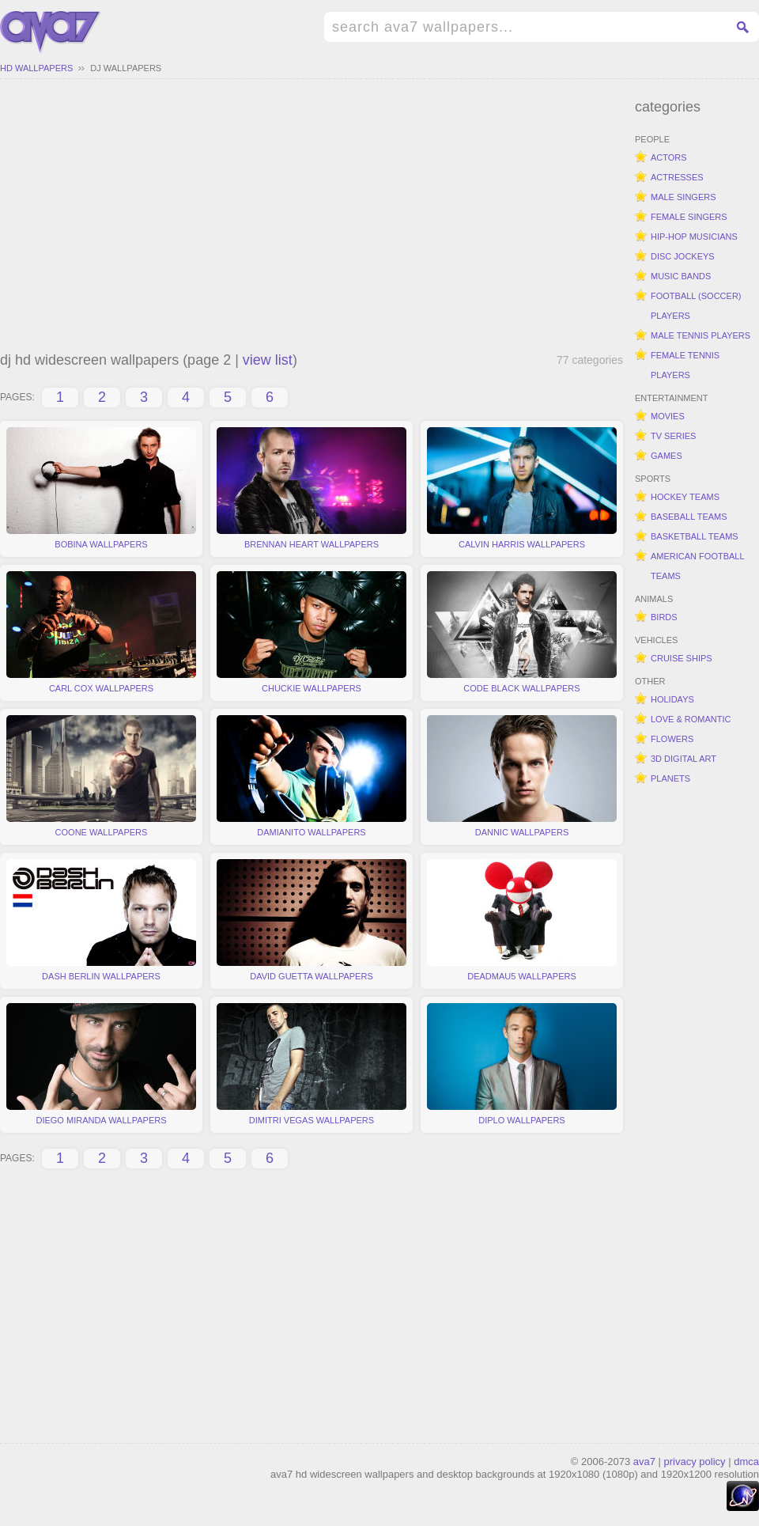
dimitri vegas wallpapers (311, 1064)
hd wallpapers (36, 68)
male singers (683, 197)
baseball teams (689, 516)
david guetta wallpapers (311, 920)
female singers (689, 217)
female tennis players (685, 365)
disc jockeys (683, 256)
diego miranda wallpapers (101, 1064)
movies (668, 416)
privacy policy (695, 1461)
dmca (746, 1461)
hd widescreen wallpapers (50, 32)
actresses (677, 177)
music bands (681, 276)
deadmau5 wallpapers (522, 920)
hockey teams (685, 497)
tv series (673, 436)
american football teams (698, 566)
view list (268, 360)
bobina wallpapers (101, 488)
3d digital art (683, 758)
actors (669, 157)
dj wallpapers (125, 68)
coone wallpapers (101, 776)
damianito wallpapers (311, 776)
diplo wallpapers (522, 1064)
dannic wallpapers (522, 776)
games (666, 455)
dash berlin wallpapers (101, 920)
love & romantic (691, 719)
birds (664, 617)
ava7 (644, 1461)
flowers (672, 739)
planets (670, 778)
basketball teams (694, 536)
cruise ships (681, 658)
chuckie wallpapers (311, 632)
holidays (672, 699)
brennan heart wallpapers (311, 488)
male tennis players (700, 335)
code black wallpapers (522, 632)
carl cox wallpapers (101, 632)
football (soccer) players (696, 305)
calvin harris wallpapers (522, 488)
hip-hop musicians (694, 236)
